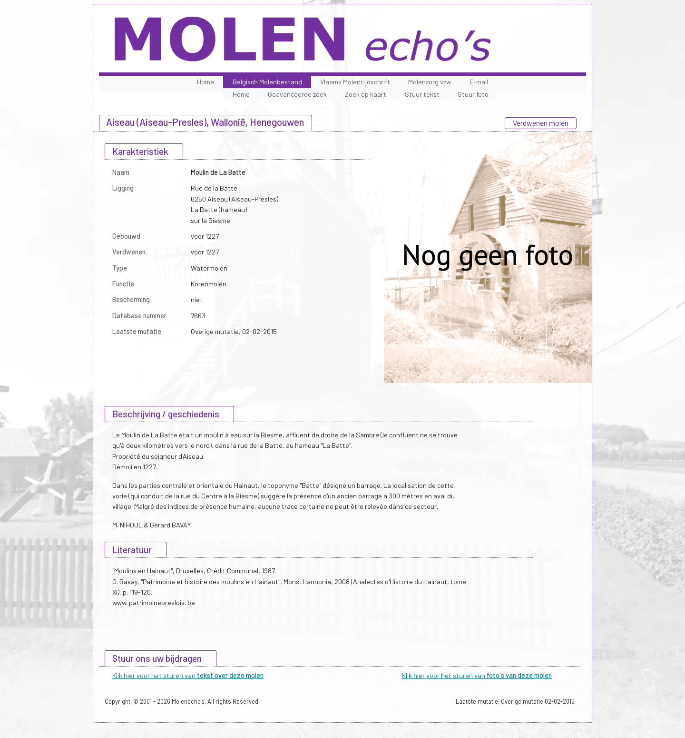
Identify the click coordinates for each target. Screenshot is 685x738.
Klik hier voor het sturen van (188, 675)
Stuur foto (473, 94)
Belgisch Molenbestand (267, 82)
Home (205, 82)
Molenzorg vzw (429, 82)
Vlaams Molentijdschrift (355, 82)
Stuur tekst (422, 94)
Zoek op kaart (365, 94)
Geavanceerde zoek (297, 94)
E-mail (479, 82)
